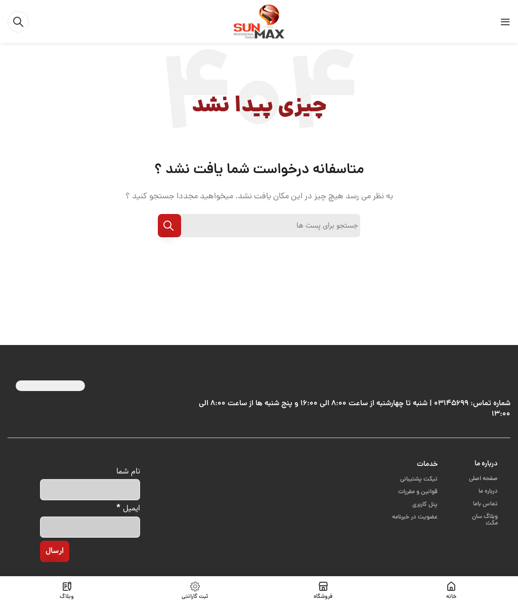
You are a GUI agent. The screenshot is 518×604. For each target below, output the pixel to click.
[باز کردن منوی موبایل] (505, 22)
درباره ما (486, 463)
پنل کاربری (425, 504)
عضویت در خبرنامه (415, 517)
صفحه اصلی (483, 479)
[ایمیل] (90, 527)
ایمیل (128, 507)
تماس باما (485, 504)
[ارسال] (54, 551)
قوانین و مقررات (418, 492)
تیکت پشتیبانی (419, 479)
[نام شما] (90, 489)
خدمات (427, 464)
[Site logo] (259, 22)
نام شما (128, 471)
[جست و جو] (18, 22)
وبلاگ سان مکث (485, 520)
